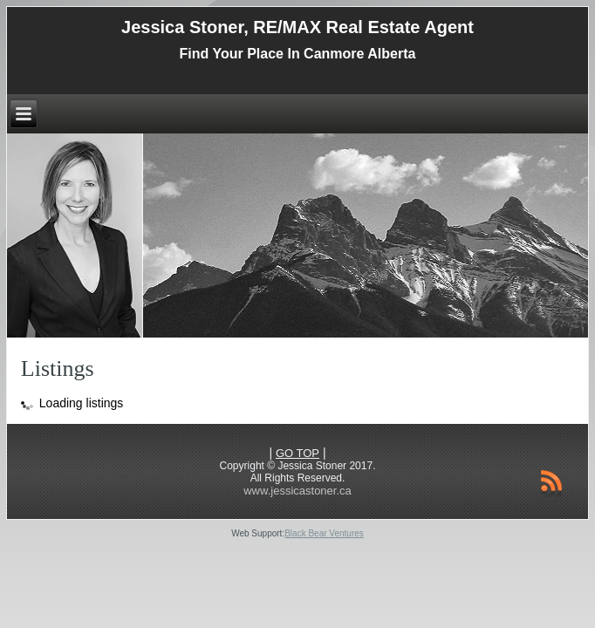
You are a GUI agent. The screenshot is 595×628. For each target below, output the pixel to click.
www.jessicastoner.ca (297, 490)
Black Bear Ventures (324, 533)
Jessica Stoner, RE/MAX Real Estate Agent (297, 27)
